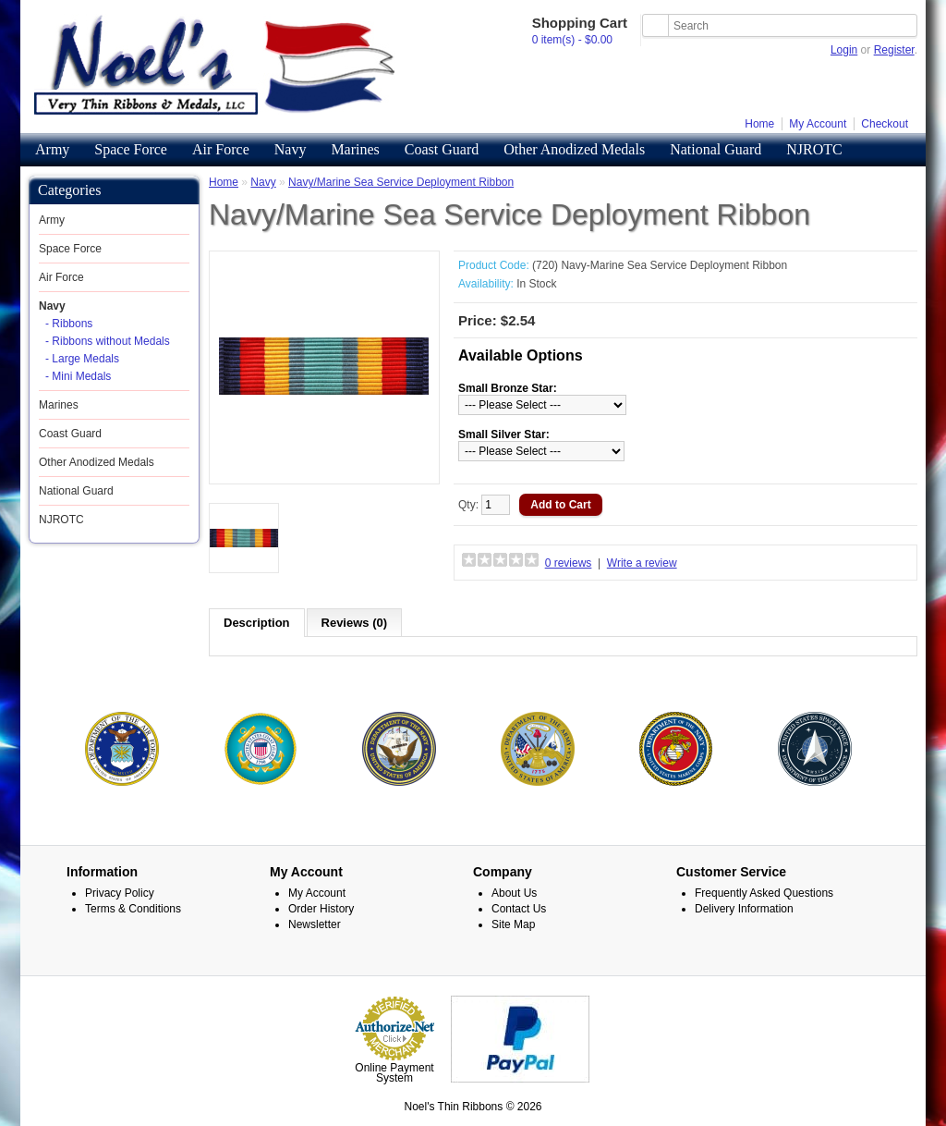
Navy (290, 149)
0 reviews (568, 563)
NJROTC (814, 149)
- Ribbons (68, 323)
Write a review (642, 563)
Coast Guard (442, 149)
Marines (355, 149)
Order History (321, 907)
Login (844, 49)
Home (759, 123)
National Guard (715, 149)
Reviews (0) (354, 623)
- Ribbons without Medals (107, 341)
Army (52, 149)
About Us (514, 892)
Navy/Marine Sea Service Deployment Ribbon (401, 182)
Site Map (513, 923)
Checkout (884, 123)
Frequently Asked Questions (764, 892)
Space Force (130, 149)
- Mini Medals (78, 376)
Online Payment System (394, 1071)
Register (894, 49)
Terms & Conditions (133, 907)
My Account (817, 123)
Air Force (220, 149)
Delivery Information (744, 907)
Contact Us (518, 907)
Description (257, 623)
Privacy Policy (119, 892)
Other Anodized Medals (574, 149)
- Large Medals (82, 358)
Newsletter (314, 923)
